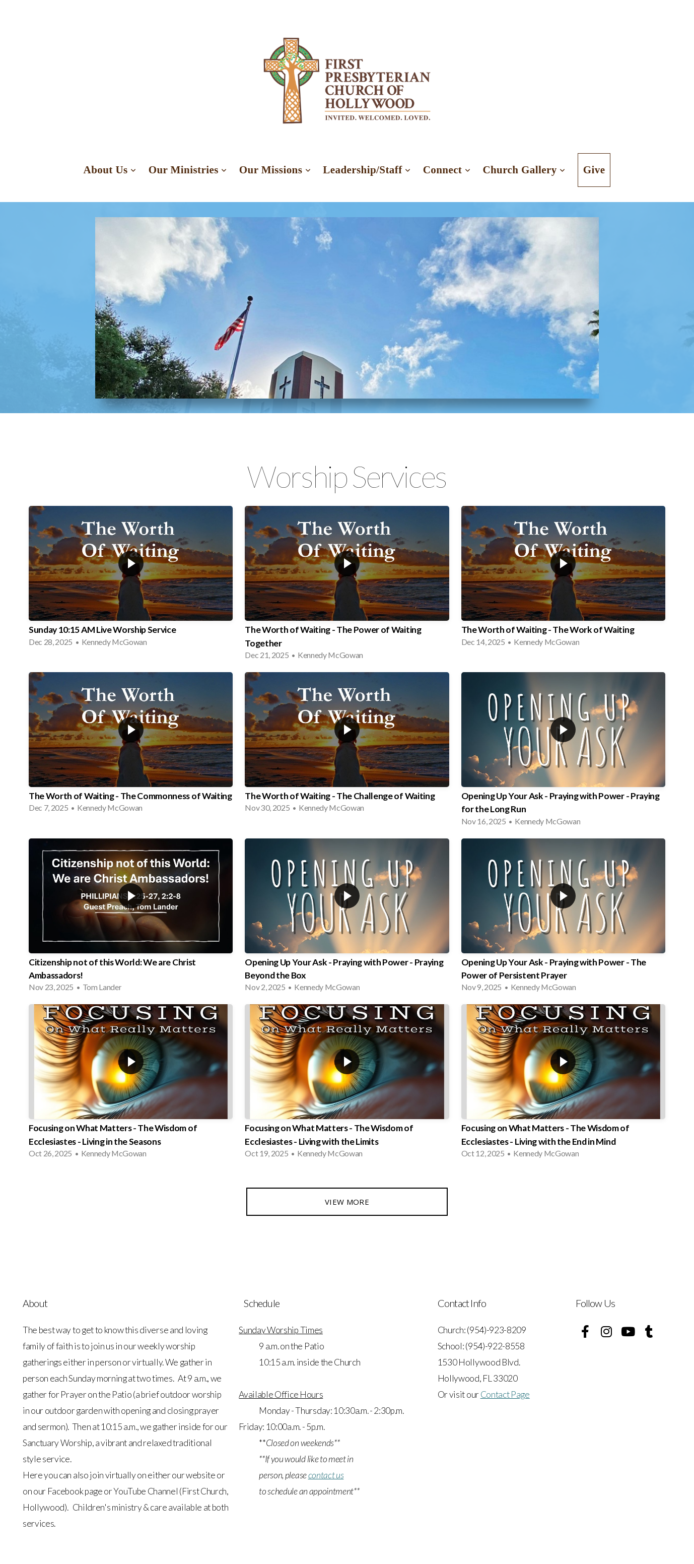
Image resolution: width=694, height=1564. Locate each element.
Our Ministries (188, 170)
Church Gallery (523, 170)
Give (594, 170)
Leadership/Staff (366, 170)
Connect (447, 170)
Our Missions (275, 170)
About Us (110, 170)
